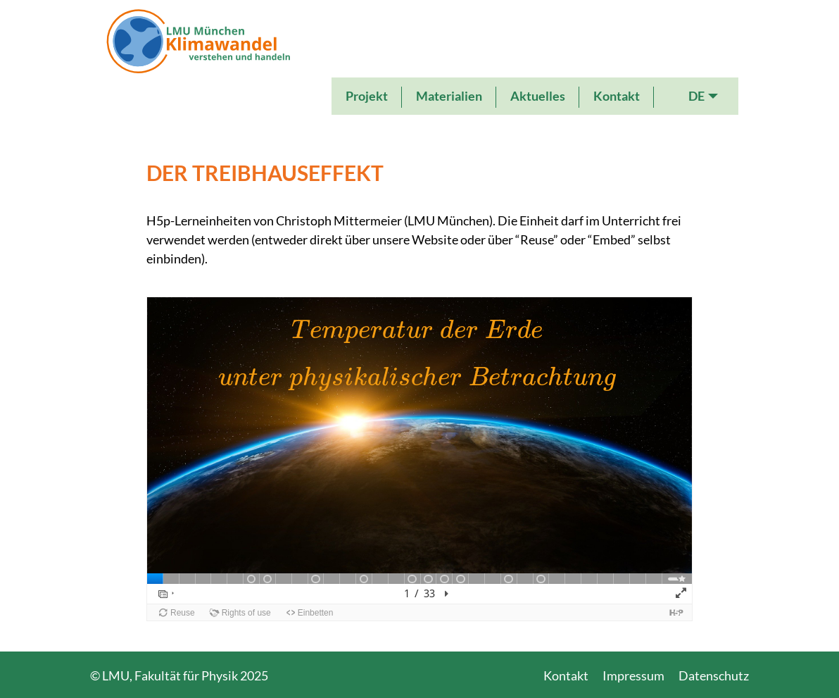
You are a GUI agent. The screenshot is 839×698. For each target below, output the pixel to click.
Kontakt (616, 96)
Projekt (367, 96)
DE (696, 96)
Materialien (449, 96)
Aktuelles (537, 96)
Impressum (633, 675)
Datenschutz (714, 675)
